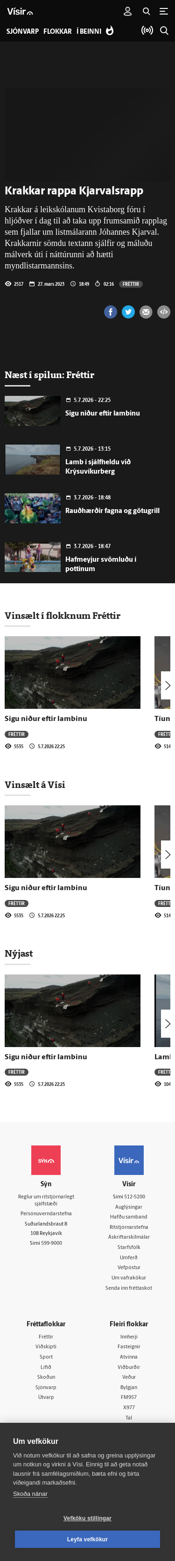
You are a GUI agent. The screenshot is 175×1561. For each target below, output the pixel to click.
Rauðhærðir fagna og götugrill (112, 511)
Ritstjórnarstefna (129, 1227)
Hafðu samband (128, 1217)
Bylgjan (128, 1387)
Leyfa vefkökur (87, 1539)
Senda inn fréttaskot (128, 1288)
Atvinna (129, 1357)
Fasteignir (129, 1347)
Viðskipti (45, 1347)
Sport (46, 1357)
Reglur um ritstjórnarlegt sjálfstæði (46, 1201)
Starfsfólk (129, 1247)
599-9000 (51, 1243)
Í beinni (89, 32)
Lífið (46, 1367)
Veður (129, 1377)
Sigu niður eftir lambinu (102, 413)
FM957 (129, 1397)
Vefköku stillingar (87, 1518)
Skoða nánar (30, 1493)
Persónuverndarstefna (46, 1214)
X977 (129, 1408)
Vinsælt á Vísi (35, 785)
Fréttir (131, 284)
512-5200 (134, 1197)
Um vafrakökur (129, 1278)
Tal (129, 1418)
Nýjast (19, 953)
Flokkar (57, 32)
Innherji (129, 1337)
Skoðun (46, 1377)
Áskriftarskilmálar (129, 1237)
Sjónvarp (45, 1387)
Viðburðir (129, 1367)
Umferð (129, 1258)
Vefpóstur (129, 1268)
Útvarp (46, 1397)
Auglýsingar (128, 1207)
